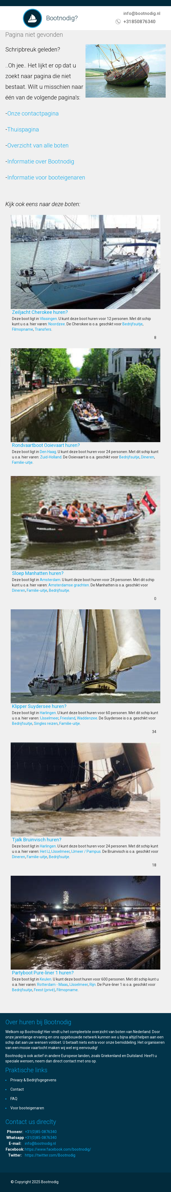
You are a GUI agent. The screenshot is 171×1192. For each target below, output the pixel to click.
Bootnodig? (62, 18)
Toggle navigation (15, 18)
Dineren (147, 457)
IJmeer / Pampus (86, 851)
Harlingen (48, 713)
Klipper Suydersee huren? (55, 706)
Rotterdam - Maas (52, 984)
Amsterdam (50, 580)
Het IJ (45, 851)
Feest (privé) (44, 990)
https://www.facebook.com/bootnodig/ (58, 1149)
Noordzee (56, 324)
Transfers (43, 329)
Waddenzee (87, 718)
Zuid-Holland (50, 457)
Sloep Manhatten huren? (54, 573)
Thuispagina (23, 129)
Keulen (45, 979)
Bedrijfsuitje (132, 324)
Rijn (93, 984)
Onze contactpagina (33, 113)
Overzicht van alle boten (38, 145)
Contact (17, 1089)
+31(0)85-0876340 (41, 1132)
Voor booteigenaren (27, 1108)
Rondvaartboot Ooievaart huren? (62, 445)
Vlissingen (48, 319)
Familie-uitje (22, 462)
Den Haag (48, 452)
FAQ (13, 1099)
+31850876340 (139, 21)
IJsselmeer (49, 718)
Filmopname (22, 329)
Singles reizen (46, 723)
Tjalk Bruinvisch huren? (53, 839)
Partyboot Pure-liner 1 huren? (59, 972)
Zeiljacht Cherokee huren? (56, 312)
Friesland (67, 718)
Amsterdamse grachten (68, 585)
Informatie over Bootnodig (40, 161)
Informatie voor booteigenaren (46, 177)
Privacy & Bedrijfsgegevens (33, 1080)
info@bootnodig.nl (141, 13)
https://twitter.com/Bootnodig (50, 1155)
